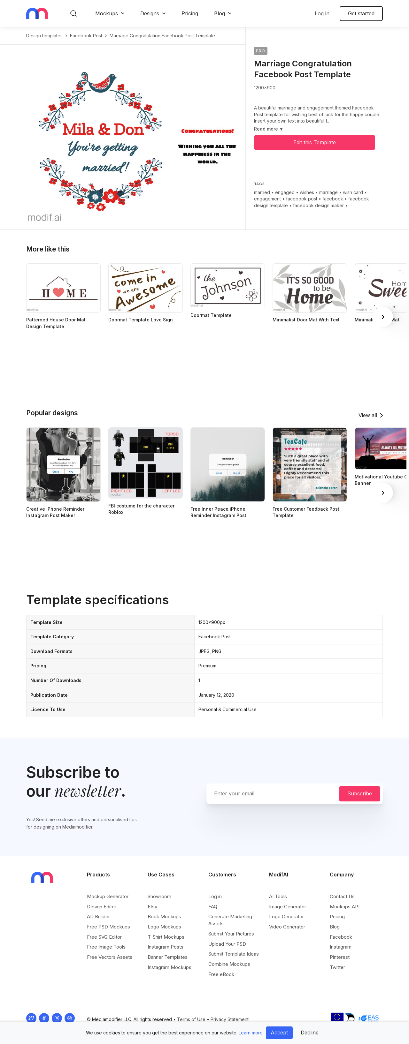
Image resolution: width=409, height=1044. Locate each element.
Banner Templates (168, 957)
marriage (328, 192)
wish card (353, 192)
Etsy (152, 907)
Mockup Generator (107, 896)
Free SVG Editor (104, 937)
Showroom (159, 896)
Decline (310, 1032)
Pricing (189, 13)
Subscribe (359, 793)
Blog (219, 13)
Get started (361, 13)
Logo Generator (286, 916)
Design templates (44, 35)
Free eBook (221, 974)
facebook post (86, 35)
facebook (332, 198)
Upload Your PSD (227, 944)
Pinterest (340, 957)
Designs (149, 13)
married (262, 192)
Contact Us (342, 896)
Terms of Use (191, 1019)
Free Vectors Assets (109, 957)
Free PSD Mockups (108, 927)
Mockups (106, 13)
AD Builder (98, 916)
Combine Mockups (229, 964)
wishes (307, 192)
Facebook (341, 937)
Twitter (337, 967)
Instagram (340, 947)
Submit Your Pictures (231, 934)
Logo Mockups (164, 927)
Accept (279, 1032)
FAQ (212, 907)
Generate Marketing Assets (230, 920)
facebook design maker (318, 205)
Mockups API (344, 907)
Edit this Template (314, 142)
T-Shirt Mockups (166, 937)
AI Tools (278, 896)
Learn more (251, 1032)
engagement (267, 198)
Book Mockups (164, 916)
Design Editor (101, 907)
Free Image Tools (106, 947)
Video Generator (287, 927)
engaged (285, 192)
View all (368, 415)
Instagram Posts (165, 947)
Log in (322, 13)
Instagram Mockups (169, 967)
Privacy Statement (230, 1019)
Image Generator (287, 907)
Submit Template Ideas (233, 954)
